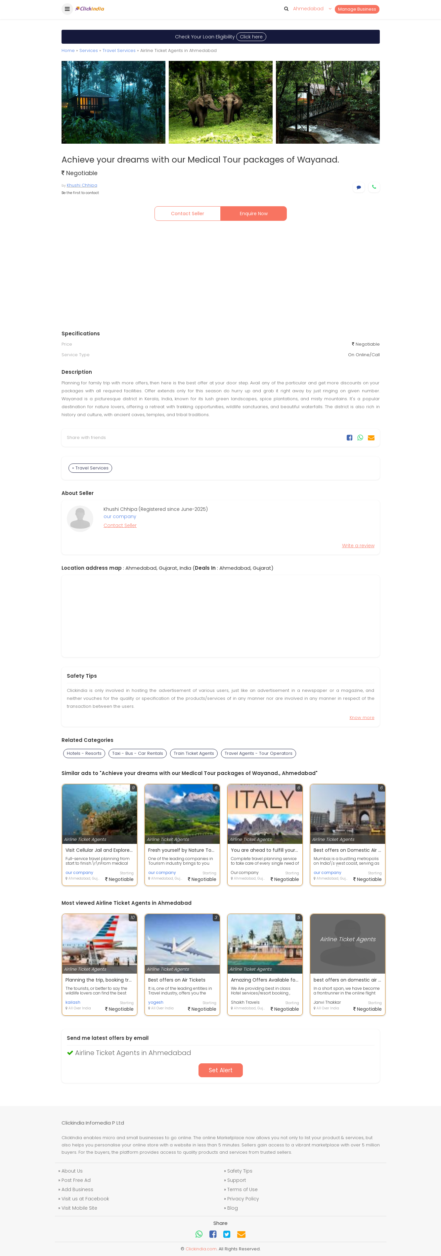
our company (120, 516)
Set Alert (221, 1070)
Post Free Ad (76, 1180)
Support (236, 1180)
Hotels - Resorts (84, 753)
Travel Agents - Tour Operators (258, 753)
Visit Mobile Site (79, 1208)
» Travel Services (90, 468)
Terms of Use (242, 1189)
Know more (362, 717)
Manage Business (357, 9)
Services (88, 50)
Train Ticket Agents (194, 753)
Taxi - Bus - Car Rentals (137, 753)
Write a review (358, 545)
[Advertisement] (221, 277)
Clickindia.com (201, 1249)
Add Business (77, 1189)
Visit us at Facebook (85, 1198)
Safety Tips (239, 1171)
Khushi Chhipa (82, 185)
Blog (232, 1208)
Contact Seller (187, 213)
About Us (72, 1171)
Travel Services (119, 50)
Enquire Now (254, 213)
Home (68, 50)
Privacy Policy (243, 1198)
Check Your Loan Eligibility (220, 36)
